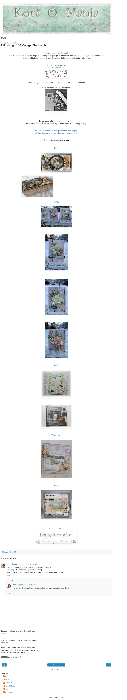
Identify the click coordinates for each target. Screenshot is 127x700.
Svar (8, 576)
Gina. (56, 202)
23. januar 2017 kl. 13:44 (27, 564)
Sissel (56, 148)
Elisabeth (8, 683)
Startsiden (56, 665)
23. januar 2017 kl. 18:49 (26, 585)
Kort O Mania (10, 686)
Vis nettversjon (56, 669)
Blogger (60, 698)
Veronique (56, 435)
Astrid (56, 365)
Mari (6, 689)
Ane (14, 585)
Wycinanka (56, 68)
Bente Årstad (12, 564)
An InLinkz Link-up (56, 529)
